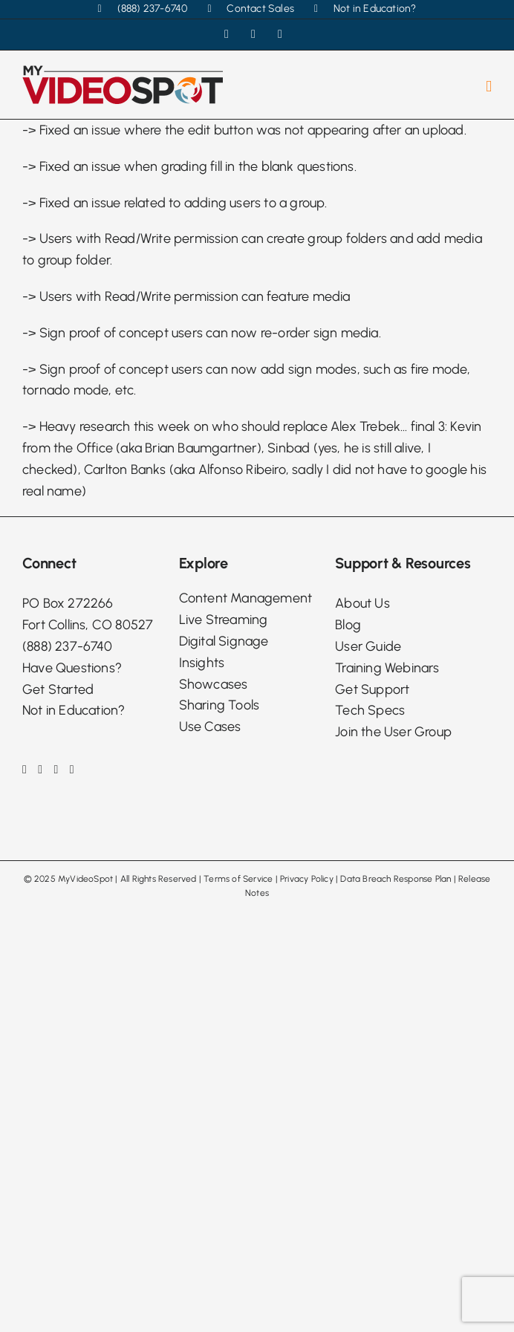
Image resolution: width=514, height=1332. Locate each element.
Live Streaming (223, 619)
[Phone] (72, 770)
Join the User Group (393, 732)
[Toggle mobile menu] (489, 86)
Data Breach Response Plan (395, 879)
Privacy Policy (307, 879)
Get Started (58, 689)
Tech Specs (370, 710)
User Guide (368, 646)
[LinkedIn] (56, 770)
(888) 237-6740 (67, 646)
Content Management (246, 598)
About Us (362, 603)
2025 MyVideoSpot (73, 879)
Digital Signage (224, 641)
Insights (202, 662)
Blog (348, 625)
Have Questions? (72, 668)
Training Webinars (387, 668)
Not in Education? (73, 710)
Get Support (372, 689)
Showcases (213, 684)
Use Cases (210, 726)
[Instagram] (40, 770)
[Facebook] (24, 770)
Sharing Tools (219, 705)
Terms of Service (238, 879)
